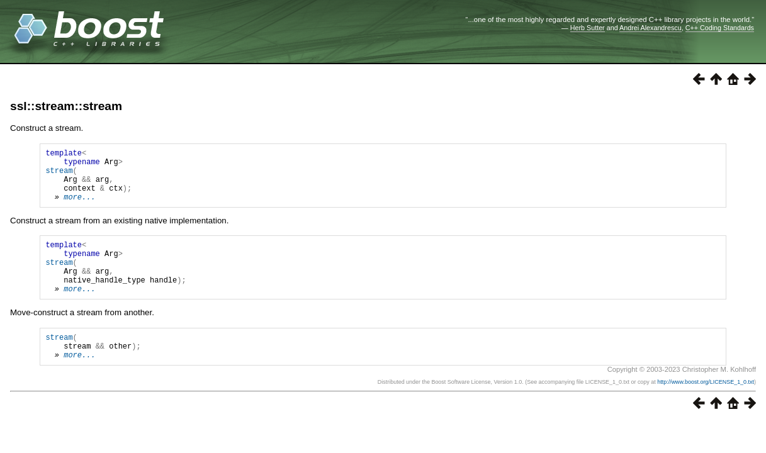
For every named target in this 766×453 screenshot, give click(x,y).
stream (58, 176)
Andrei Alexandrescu (650, 27)
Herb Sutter (587, 27)
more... (79, 208)
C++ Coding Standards (719, 27)
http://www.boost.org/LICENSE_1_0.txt (705, 410)
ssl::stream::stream (66, 106)
